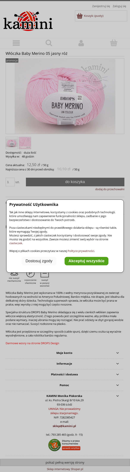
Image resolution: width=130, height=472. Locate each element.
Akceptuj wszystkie (86, 261)
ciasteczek (15, 243)
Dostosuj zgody (38, 261)
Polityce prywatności (81, 251)
